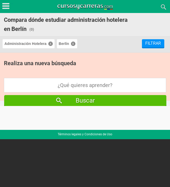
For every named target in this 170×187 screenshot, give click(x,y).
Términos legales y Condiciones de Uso (85, 134)
